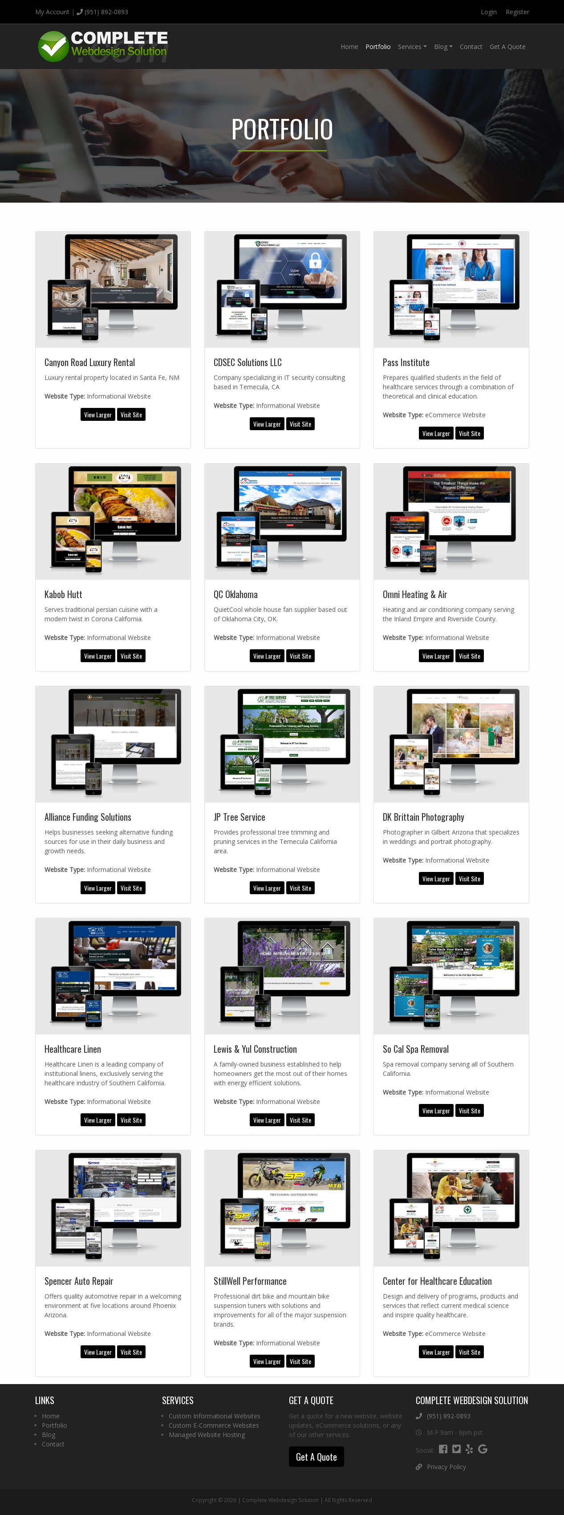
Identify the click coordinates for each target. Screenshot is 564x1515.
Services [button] (410, 46)
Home (349, 46)
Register (517, 12)
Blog (48, 1434)
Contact (471, 46)
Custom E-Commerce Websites (214, 1425)
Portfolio (378, 46)
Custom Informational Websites (214, 1416)
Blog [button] (440, 46)
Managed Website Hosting (207, 1434)
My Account (52, 12)
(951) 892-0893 (102, 12)
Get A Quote (508, 46)
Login (489, 12)
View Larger (98, 414)
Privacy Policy (441, 1466)
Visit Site (131, 414)
